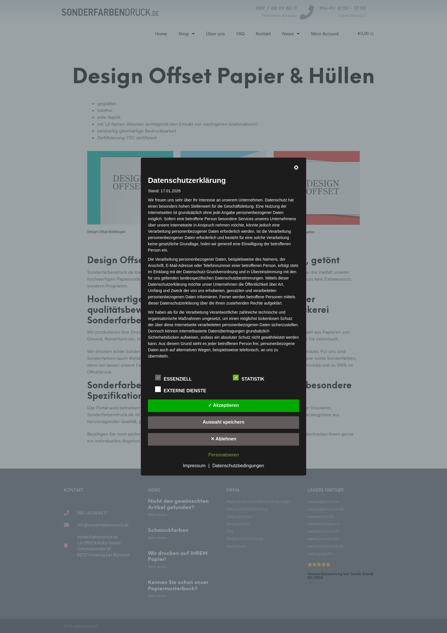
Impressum (194, 465)
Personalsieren (223, 454)
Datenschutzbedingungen (238, 465)
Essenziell (176, 378)
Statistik (252, 378)
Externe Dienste (183, 389)
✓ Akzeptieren (223, 405)
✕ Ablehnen (223, 438)
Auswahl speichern (223, 422)
